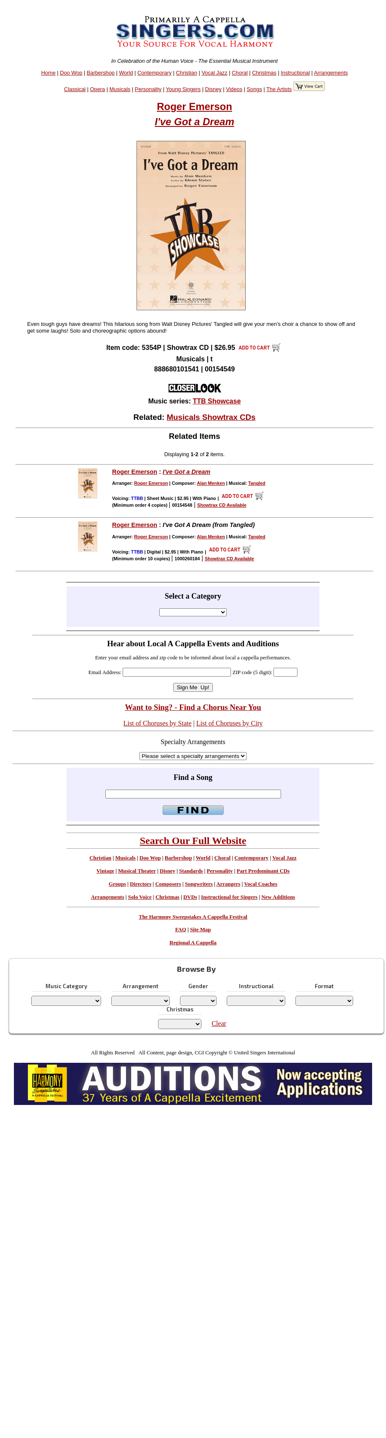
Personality (148, 89)
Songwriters (199, 884)
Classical (75, 89)
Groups (117, 884)
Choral (240, 73)
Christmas (264, 73)
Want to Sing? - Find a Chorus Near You (193, 707)
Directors (140, 884)
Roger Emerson (194, 106)
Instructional (295, 73)
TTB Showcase (217, 401)
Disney (213, 89)
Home (48, 73)
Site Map (200, 930)
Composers (168, 884)
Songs (254, 89)
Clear (219, 1023)
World (126, 73)
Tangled (256, 483)
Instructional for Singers (229, 897)
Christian (187, 73)
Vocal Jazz (214, 73)
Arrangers (228, 884)
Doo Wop (71, 73)
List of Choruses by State (157, 723)
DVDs (190, 897)
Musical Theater (136, 871)
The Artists (279, 89)
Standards (191, 871)
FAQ (180, 930)
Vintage (105, 871)
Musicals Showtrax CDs (211, 417)
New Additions (278, 897)
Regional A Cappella (193, 943)
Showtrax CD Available (222, 505)
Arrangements (331, 73)
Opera (97, 89)
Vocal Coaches (260, 884)
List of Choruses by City (229, 723)
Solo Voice (140, 897)
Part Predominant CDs (263, 871)
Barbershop (101, 73)
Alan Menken (211, 483)
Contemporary (154, 73)
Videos (234, 89)
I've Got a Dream (194, 121)
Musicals (120, 89)
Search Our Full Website (193, 840)
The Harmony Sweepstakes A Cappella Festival (193, 917)
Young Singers (183, 89)
